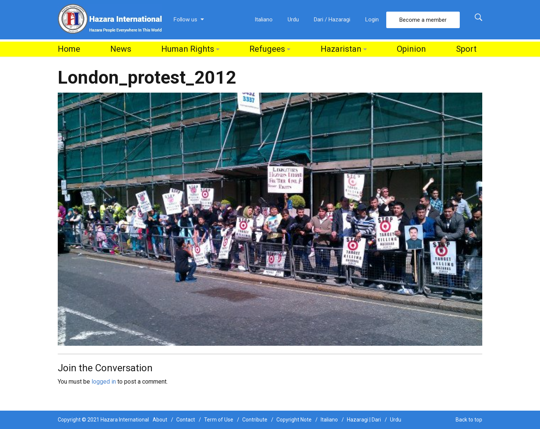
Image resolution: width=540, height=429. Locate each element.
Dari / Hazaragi (332, 19)
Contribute (254, 420)
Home (69, 49)
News (120, 49)
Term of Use (218, 420)
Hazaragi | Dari (364, 420)
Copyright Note (294, 420)
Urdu (293, 19)
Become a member (423, 19)
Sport (466, 49)
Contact (185, 420)
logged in (104, 381)
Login (372, 19)
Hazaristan (341, 49)
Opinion (411, 49)
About (160, 420)
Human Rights (187, 49)
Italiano (264, 19)
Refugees (267, 49)
